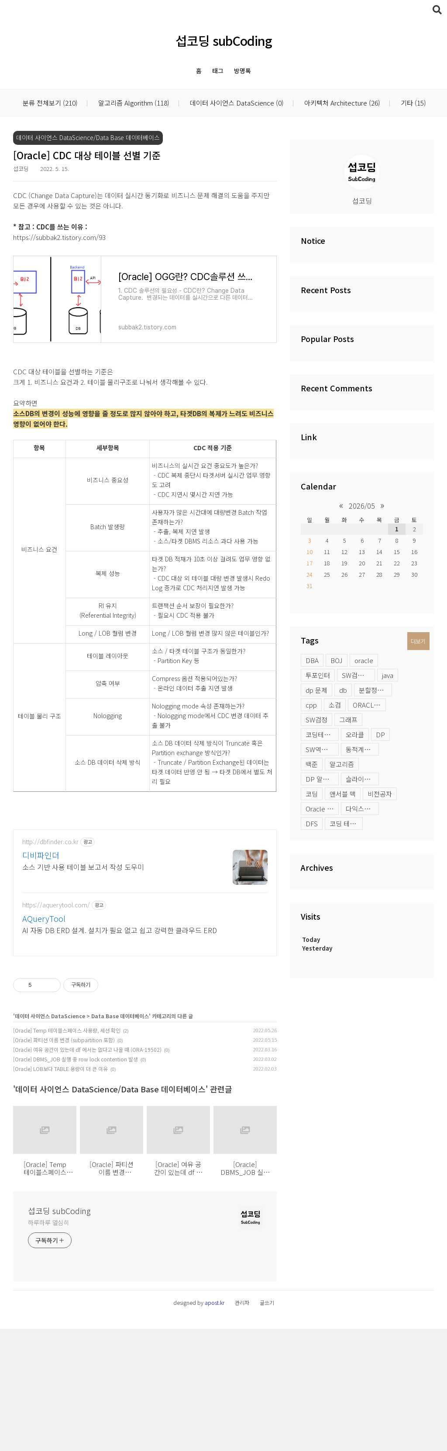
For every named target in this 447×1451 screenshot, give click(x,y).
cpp (311, 704)
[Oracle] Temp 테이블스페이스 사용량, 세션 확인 (66, 1152)
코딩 (312, 793)
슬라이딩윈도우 (362, 779)
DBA (312, 660)
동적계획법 (361, 749)
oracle (363, 660)
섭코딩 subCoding (223, 40)
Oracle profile (322, 808)
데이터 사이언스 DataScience (236, 103)
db (343, 690)
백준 (312, 764)
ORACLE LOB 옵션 (369, 704)
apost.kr (214, 1424)
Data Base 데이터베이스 (120, 1138)
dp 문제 (316, 690)
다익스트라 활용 (362, 808)
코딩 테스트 (346, 823)
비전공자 (380, 793)
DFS (312, 823)
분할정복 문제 (375, 690)
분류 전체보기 (50, 103)
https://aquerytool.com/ (56, 1027)
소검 (335, 704)
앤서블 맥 (343, 793)
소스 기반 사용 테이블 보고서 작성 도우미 (83, 989)
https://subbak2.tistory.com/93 (59, 237)
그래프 (348, 719)
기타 (412, 103)
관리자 (242, 1424)
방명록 (242, 70)
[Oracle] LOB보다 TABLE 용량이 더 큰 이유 (60, 1190)
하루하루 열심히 (48, 1344)
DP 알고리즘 (322, 779)
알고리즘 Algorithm (132, 103)
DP (380, 734)
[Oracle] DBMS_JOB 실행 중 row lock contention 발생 (75, 1181)
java (387, 675)
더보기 (418, 641)
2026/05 (362, 505)
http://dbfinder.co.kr (50, 964)
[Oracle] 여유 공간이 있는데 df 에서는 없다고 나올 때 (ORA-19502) (87, 1171)
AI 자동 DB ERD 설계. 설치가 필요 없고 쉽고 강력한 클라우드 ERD (119, 1052)
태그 (218, 70)
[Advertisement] (145, 882)
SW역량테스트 (322, 749)
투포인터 (318, 675)
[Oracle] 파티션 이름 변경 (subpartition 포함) (64, 1162)
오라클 (355, 734)
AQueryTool (43, 1040)
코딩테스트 (321, 734)
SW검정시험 (358, 675)
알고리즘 (342, 764)
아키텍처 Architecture (341, 103)
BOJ (336, 660)
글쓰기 (267, 1424)
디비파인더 (40, 977)
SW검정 (316, 719)
